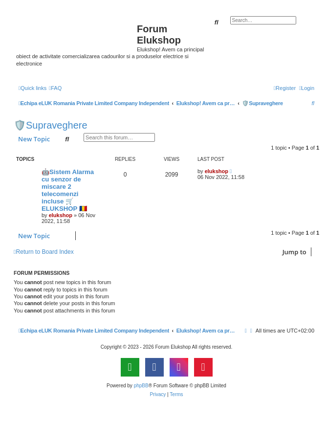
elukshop (60, 215)
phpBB (141, 385)
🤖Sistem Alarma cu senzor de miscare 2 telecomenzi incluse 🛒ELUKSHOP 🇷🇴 (68, 190)
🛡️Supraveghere (50, 125)
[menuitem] (55, 88)
